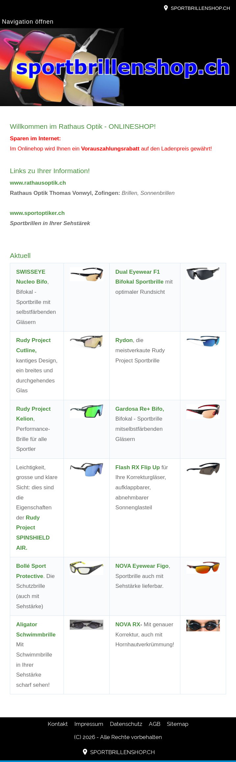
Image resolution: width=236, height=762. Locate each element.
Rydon (124, 340)
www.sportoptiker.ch (37, 213)
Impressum (88, 724)
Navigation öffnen (28, 21)
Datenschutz (126, 724)
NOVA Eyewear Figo (142, 566)
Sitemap (177, 724)
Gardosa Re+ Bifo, (140, 409)
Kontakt (58, 724)
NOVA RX (128, 624)
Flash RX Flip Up (138, 467)
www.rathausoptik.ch (38, 183)
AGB (154, 724)
